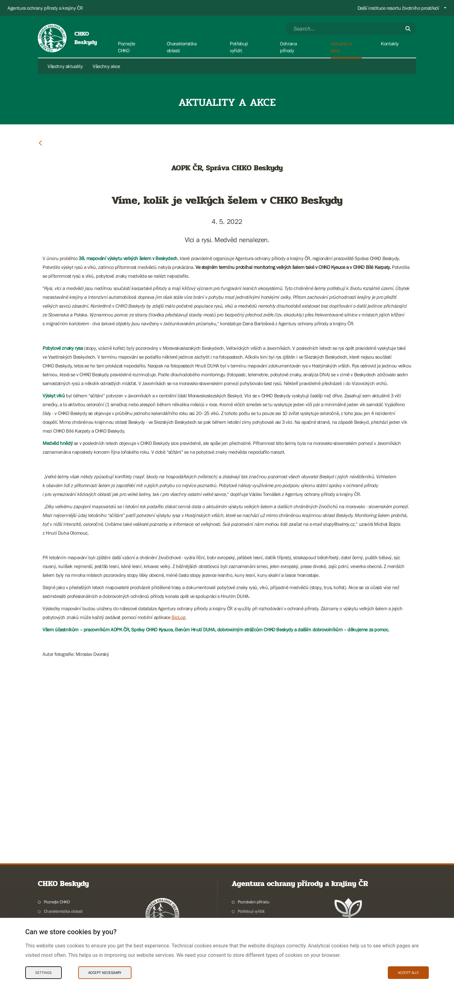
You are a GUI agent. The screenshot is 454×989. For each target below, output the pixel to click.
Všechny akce (106, 66)
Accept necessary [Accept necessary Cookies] (104, 972)
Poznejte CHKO (57, 901)
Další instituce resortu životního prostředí (398, 8)
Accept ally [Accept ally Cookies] (408, 972)
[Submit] (408, 28)
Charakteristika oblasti (63, 911)
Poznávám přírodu (254, 901)
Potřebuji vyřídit (251, 911)
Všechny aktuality (65, 66)
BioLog (178, 617)
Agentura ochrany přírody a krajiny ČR (45, 8)
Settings (43, 972)
